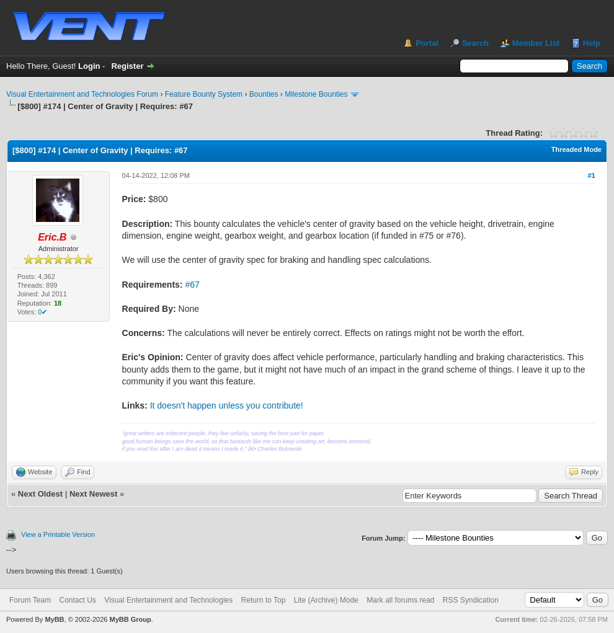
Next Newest (93, 493)
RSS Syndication (471, 600)
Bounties (263, 94)
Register (127, 66)
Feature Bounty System (203, 94)
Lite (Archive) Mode (326, 600)
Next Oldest (40, 493)
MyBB (54, 619)
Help (591, 43)
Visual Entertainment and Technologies (168, 600)
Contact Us (77, 600)
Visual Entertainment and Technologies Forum (82, 94)
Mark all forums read (400, 600)
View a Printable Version (58, 534)
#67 (192, 285)
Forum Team (30, 600)
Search (475, 43)
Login (89, 66)
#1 (591, 175)
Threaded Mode (576, 149)
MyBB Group (130, 619)
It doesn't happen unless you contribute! (226, 405)
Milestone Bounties (316, 94)
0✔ (42, 312)
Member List (536, 43)
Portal (427, 43)
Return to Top (263, 600)
